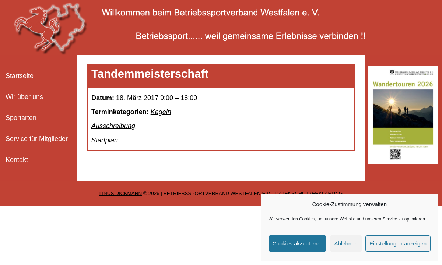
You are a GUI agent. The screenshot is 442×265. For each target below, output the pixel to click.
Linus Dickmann (120, 193)
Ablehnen (345, 243)
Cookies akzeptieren (298, 243)
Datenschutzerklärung (309, 193)
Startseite (20, 76)
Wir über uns (24, 96)
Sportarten (21, 117)
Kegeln (161, 112)
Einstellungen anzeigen (398, 243)
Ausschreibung (113, 126)
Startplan (104, 140)
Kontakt (17, 159)
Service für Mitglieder (37, 138)
